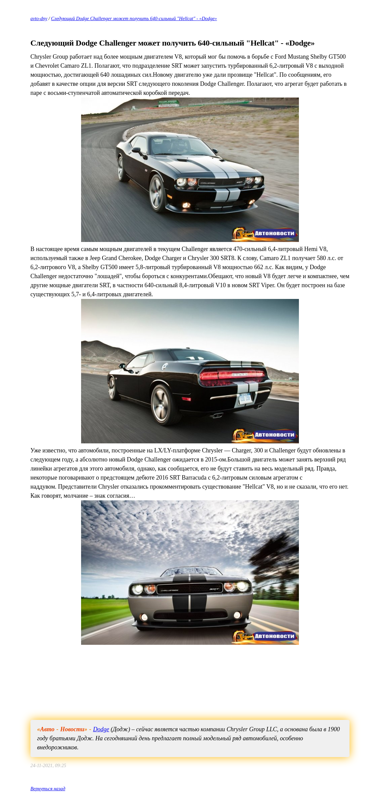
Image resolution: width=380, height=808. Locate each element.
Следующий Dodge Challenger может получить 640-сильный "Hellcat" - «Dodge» (134, 18)
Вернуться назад (47, 788)
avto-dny (38, 18)
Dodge (101, 729)
